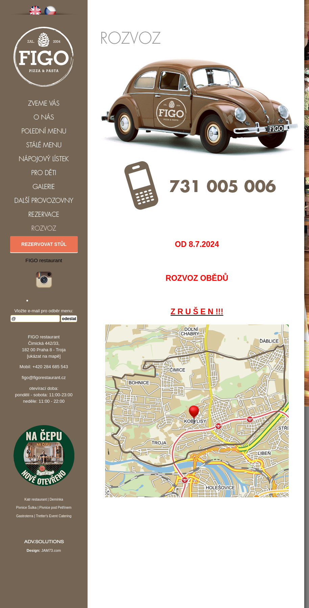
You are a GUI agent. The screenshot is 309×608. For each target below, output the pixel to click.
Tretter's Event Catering (53, 516)
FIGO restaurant (43, 260)
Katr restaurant (35, 499)
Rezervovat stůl (44, 244)
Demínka (56, 499)
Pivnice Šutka (26, 507)
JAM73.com (51, 550)
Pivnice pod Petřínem (55, 507)
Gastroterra (24, 516)
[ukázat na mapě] (44, 356)
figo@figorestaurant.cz (44, 377)
